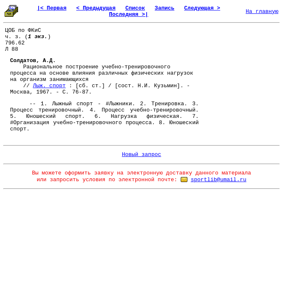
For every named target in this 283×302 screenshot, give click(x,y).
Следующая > (202, 8)
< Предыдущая (96, 8)
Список (135, 8)
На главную (262, 11)
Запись (164, 8)
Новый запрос (141, 154)
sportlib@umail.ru (219, 180)
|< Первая (51, 8)
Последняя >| (128, 14)
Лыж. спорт (49, 86)
